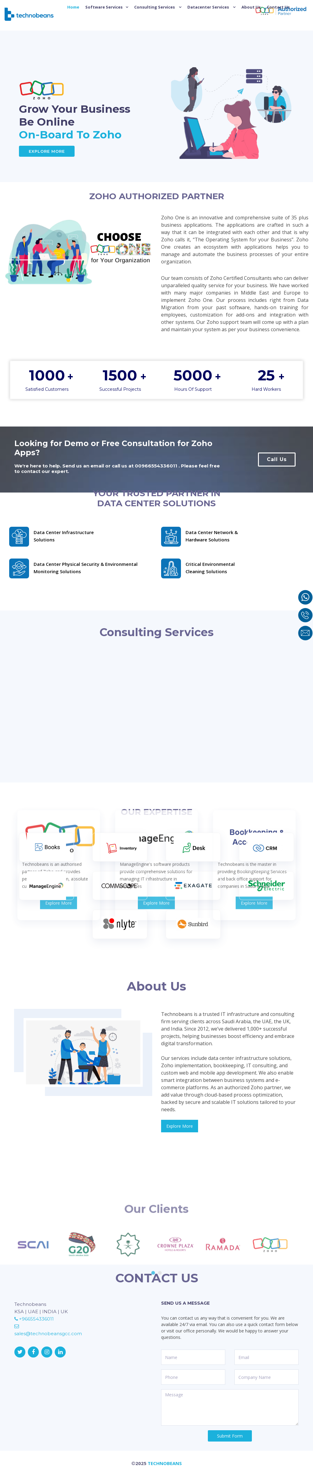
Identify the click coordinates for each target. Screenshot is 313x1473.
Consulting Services (155, 7)
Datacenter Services (208, 7)
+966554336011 (34, 1319)
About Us (251, 7)
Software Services (104, 7)
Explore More (47, 151)
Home (73, 7)
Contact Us (278, 7)
